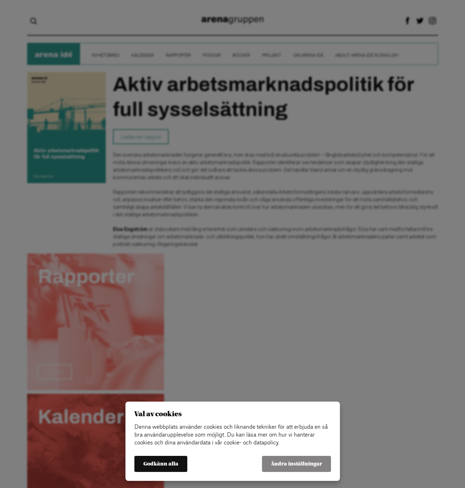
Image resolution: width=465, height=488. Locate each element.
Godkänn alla (160, 464)
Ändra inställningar (296, 464)
